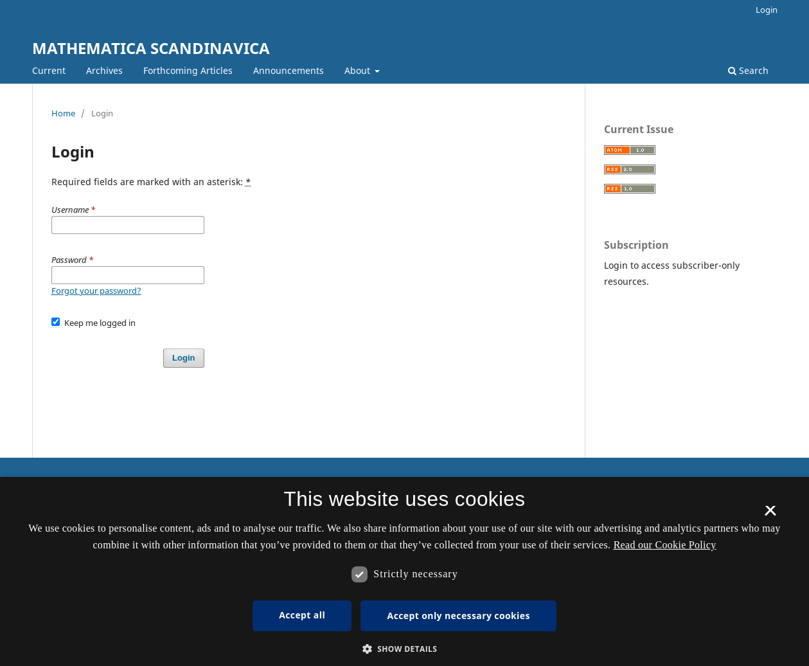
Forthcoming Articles (188, 70)
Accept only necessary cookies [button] (458, 615)
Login (767, 9)
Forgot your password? (96, 290)
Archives (104, 70)
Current (49, 70)
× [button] (770, 515)
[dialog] (404, 571)
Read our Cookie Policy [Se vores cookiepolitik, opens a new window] (665, 544)
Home (63, 113)
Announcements (288, 70)
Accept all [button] (302, 615)
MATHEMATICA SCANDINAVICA (151, 48)
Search (748, 70)
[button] (405, 649)
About (358, 70)
